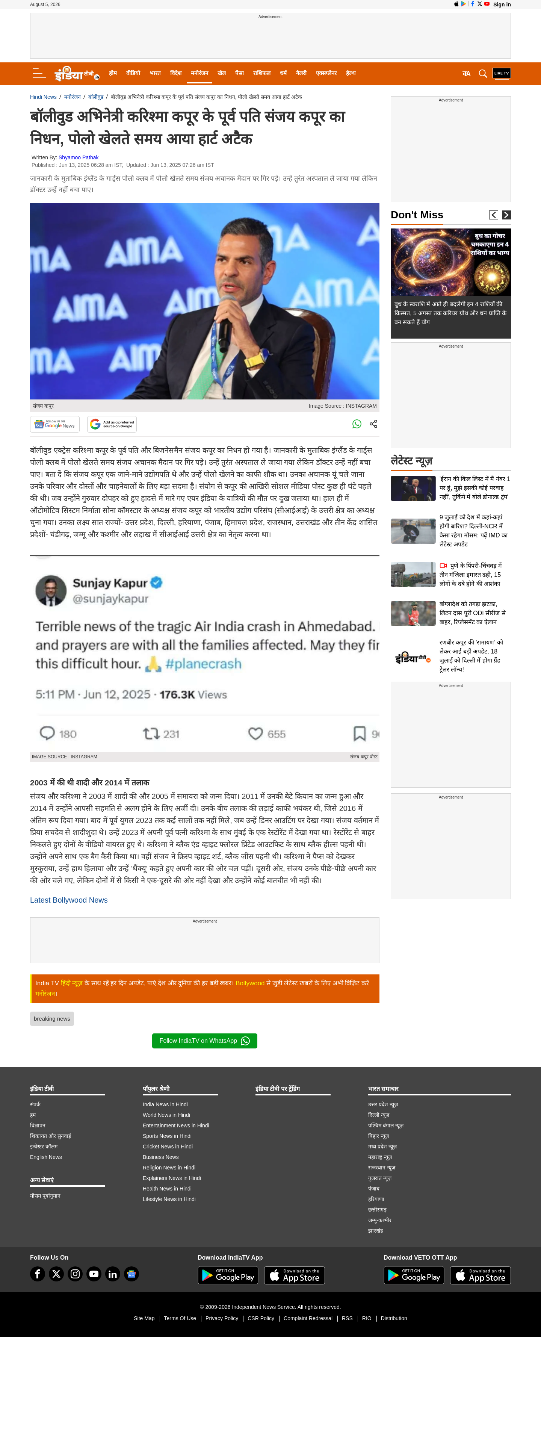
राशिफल (261, 73)
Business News (161, 1157)
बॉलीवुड (95, 97)
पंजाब (373, 1189)
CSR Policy (261, 1318)
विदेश (175, 73)
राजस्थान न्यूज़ (381, 1168)
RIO (367, 1318)
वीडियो (133, 73)
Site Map (144, 1318)
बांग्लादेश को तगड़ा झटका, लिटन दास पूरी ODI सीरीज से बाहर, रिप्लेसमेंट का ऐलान (473, 613)
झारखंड (375, 1231)
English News (46, 1157)
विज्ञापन (37, 1125)
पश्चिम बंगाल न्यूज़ (385, 1125)
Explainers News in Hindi (172, 1178)
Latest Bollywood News (69, 900)
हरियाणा (376, 1199)
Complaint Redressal (308, 1318)
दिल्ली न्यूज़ (378, 1115)
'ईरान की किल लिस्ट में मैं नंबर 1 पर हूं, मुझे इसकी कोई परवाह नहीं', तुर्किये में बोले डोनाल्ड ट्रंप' (475, 488)
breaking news (52, 1018)
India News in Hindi (165, 1104)
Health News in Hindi (167, 1189)
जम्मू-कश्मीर (379, 1220)
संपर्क (35, 1104)
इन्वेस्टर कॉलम (43, 1147)
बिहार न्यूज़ (378, 1136)
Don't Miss (417, 215)
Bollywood (250, 983)
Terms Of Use (180, 1318)
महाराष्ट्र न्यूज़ (380, 1157)
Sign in (502, 5)
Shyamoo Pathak (79, 157)
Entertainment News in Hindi (176, 1125)
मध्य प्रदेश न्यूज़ (382, 1147)
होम (113, 73)
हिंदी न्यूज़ (72, 983)
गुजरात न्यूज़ (379, 1178)
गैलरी (301, 73)
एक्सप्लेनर (326, 73)
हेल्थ (351, 73)
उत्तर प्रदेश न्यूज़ (383, 1104)
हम (33, 1115)
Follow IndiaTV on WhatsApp (205, 1040)
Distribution (394, 1318)
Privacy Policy (222, 1318)
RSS (347, 1318)
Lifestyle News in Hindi (169, 1199)
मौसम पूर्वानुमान (45, 1196)
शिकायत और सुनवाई (50, 1136)
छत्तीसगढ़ (377, 1210)
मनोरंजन (199, 73)
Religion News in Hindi (169, 1168)
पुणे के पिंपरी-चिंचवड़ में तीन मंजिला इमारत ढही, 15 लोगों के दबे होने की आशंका (471, 575)
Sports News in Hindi (167, 1136)
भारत (155, 73)
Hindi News (43, 97)
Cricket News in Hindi (168, 1147)
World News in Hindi (166, 1115)
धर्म (283, 73)
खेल (222, 73)
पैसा (239, 73)
